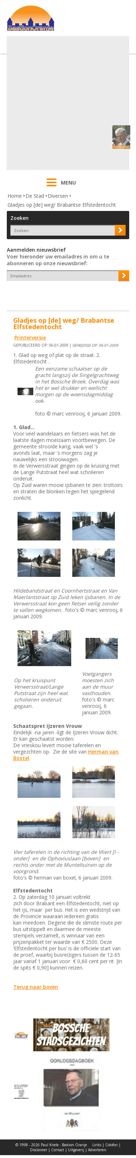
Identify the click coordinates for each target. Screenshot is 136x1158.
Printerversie (30, 337)
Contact (57, 1149)
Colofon (111, 1144)
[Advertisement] (67, 103)
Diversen (58, 195)
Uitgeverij (76, 1149)
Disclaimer (38, 1149)
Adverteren (97, 1149)
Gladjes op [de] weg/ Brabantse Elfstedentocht (62, 204)
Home (15, 195)
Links (96, 1144)
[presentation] (49, 293)
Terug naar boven (35, 986)
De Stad (34, 195)
